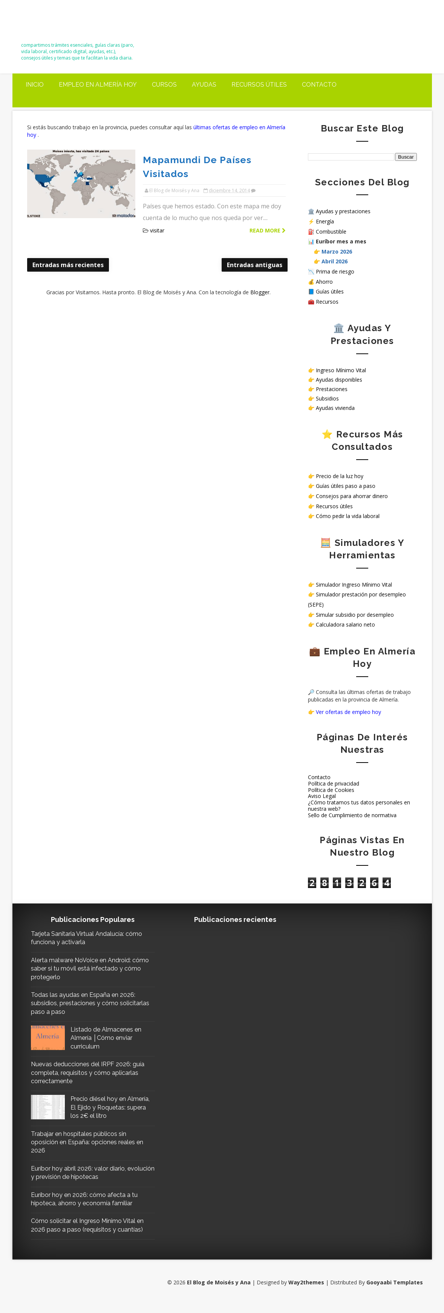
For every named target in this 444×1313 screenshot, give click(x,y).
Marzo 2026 (337, 250)
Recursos (327, 300)
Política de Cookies (331, 788)
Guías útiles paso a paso (345, 485)
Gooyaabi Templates (394, 1289)
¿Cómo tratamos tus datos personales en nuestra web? (359, 804)
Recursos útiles (259, 83)
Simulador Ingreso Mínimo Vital (354, 583)
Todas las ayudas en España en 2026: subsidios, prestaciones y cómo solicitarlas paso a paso (83, 1002)
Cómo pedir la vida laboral (348, 514)
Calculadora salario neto (345, 623)
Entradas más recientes (68, 249)
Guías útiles (330, 290)
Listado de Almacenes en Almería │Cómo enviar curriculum (106, 1037)
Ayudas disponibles (339, 378)
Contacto (319, 83)
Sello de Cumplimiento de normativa (352, 814)
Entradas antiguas (249, 249)
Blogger (257, 276)
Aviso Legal (322, 795)
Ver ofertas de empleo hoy (348, 711)
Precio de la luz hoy (339, 474)
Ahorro (324, 280)
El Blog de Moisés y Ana (64, 24)
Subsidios (327, 397)
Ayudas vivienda (335, 407)
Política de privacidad (333, 782)
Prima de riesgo (335, 270)
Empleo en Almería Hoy (98, 83)
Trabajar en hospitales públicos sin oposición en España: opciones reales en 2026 (87, 1149)
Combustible (331, 230)
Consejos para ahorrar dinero (352, 494)
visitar (151, 214)
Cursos (164, 83)
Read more (263, 214)
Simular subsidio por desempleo (355, 613)
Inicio (35, 83)
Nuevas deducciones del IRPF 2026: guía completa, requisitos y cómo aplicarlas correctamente (81, 1072)
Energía (325, 220)
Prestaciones (332, 387)
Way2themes (306, 1289)
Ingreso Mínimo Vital (341, 369)
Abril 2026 (335, 260)
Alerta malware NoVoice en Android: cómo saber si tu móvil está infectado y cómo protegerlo (86, 967)
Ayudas (204, 83)
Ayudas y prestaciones (343, 210)
